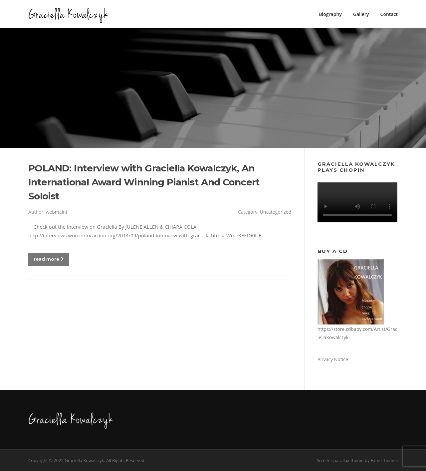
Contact (389, 14)
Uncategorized (275, 212)
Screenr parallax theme (340, 460)
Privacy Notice (333, 359)
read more (49, 259)
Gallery (361, 14)
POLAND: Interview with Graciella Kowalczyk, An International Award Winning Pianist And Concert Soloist (144, 182)
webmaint (56, 212)
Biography (330, 14)
